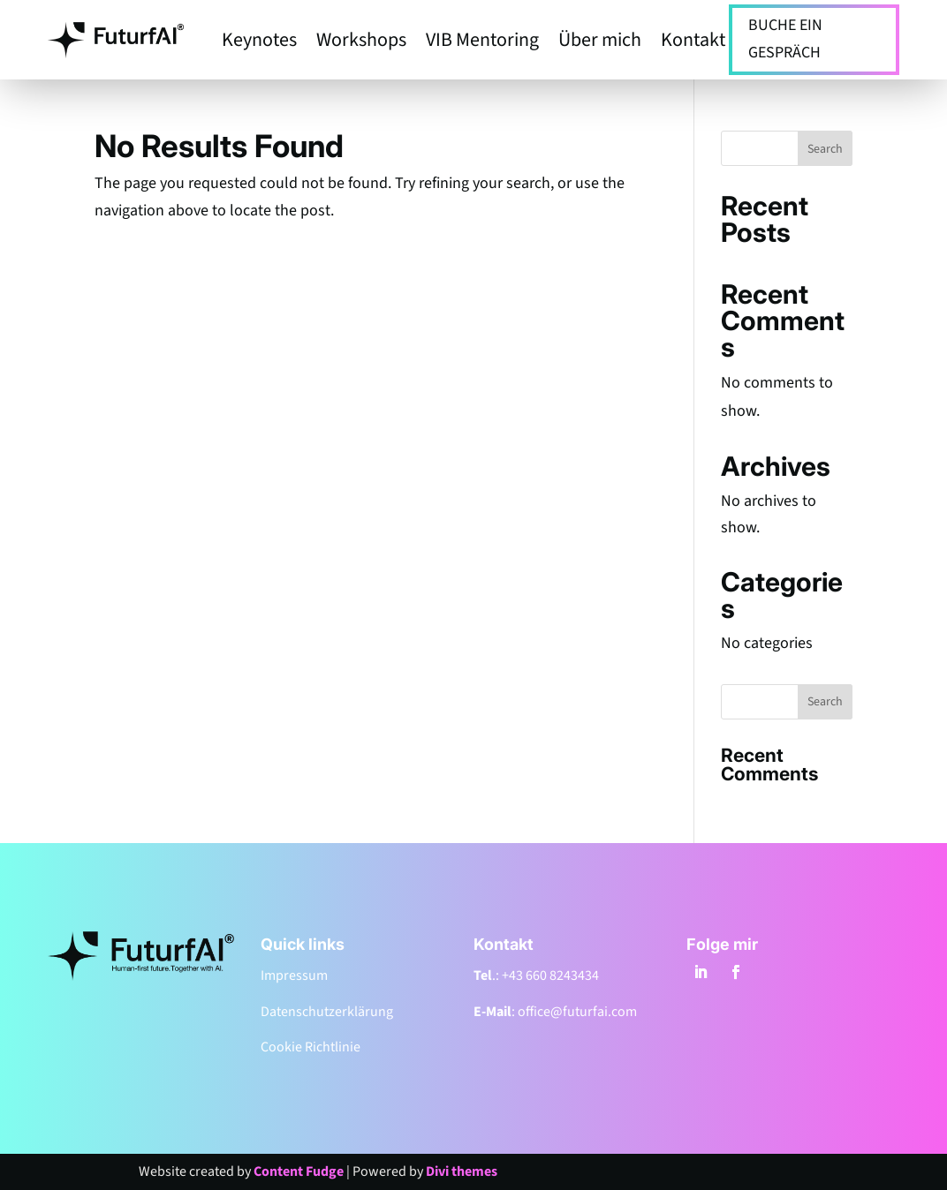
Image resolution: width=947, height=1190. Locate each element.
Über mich (599, 43)
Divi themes (461, 1171)
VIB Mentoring (482, 43)
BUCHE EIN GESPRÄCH (785, 39)
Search (825, 149)
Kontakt (693, 43)
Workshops (361, 43)
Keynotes (259, 43)
